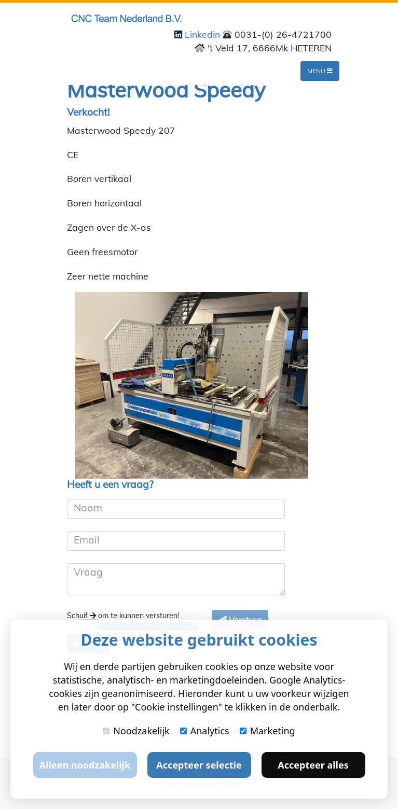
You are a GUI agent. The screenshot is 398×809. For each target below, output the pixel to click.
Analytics (204, 730)
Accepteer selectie (198, 765)
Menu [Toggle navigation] (320, 71)
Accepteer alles (313, 765)
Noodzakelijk (136, 730)
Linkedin (204, 34)
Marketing (267, 730)
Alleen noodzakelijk (84, 765)
